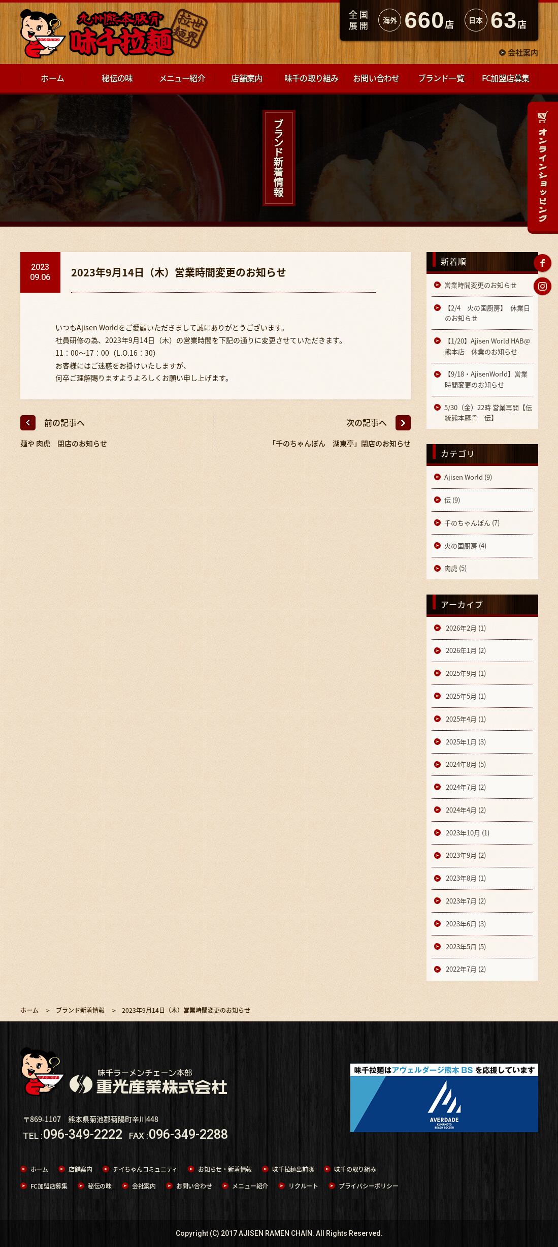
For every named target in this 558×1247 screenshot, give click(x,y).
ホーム (39, 1169)
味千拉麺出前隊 (293, 1169)
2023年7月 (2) (465, 901)
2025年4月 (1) (465, 719)
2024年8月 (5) (465, 764)
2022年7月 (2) (465, 969)
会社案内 (523, 52)
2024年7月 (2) (465, 787)
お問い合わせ (194, 1186)
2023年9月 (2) (465, 855)
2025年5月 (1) (465, 696)
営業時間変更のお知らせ (480, 285)
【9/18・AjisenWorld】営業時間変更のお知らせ (486, 379)
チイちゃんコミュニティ (145, 1169)
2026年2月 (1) (465, 628)
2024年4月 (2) (465, 810)
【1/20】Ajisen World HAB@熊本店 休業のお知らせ (487, 346)
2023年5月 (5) (465, 946)
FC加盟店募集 (49, 1186)
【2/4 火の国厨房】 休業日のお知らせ (487, 313)
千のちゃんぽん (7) (472, 522)
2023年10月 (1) (466, 832)
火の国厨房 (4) (465, 545)
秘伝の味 (100, 1186)
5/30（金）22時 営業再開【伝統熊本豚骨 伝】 (488, 412)
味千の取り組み (355, 1169)
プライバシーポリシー (369, 1186)
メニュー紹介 (250, 1186)
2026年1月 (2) (465, 650)
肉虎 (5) (455, 568)
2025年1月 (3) (465, 741)
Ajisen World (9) (468, 477)
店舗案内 (80, 1169)
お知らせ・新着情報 (225, 1169)
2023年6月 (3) (465, 923)
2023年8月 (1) (465, 878)
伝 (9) (452, 500)
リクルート (303, 1186)
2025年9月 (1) (465, 673)
